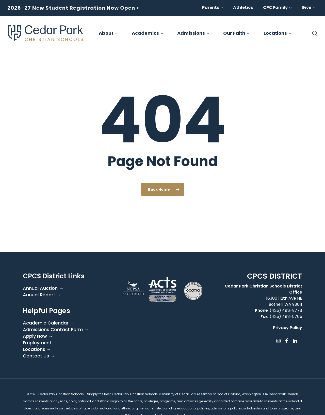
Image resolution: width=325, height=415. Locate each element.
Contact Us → (39, 356)
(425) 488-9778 (286, 310)
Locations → (37, 349)
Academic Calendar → (48, 323)
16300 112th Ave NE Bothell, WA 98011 (284, 301)
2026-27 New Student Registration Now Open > (73, 7)
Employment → (40, 342)
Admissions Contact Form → (56, 329)
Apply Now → (38, 336)
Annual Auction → (43, 288)
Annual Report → (42, 295)
